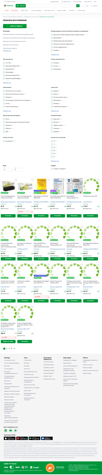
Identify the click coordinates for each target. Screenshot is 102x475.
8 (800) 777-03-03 (27, 446)
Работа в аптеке (88, 365)
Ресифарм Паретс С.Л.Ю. (73, 287)
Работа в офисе (87, 368)
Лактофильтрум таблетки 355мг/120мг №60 (57, 197)
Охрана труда (87, 374)
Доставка (7, 366)
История (26, 363)
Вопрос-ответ (48, 377)
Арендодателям (54, 1)
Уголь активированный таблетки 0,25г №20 (24, 197)
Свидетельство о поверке (31, 388)
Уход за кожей (81, 10)
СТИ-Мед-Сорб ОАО (22, 249)
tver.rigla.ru (57, 443)
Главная (5, 17)
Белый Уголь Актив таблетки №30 (56, 282)
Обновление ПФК (87, 287)
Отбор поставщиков (69, 374)
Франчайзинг (67, 363)
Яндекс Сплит (24, 10)
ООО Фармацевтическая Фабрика (76, 202)
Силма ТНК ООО (87, 202)
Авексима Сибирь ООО (23, 329)
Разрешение (8, 384)
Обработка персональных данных (11, 417)
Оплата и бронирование (11, 363)
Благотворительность (30, 372)
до (15, 168)
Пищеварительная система (31, 17)
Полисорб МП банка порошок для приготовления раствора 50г (41, 245)
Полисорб (3, 249)
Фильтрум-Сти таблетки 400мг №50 (41, 197)
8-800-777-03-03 (10, 464)
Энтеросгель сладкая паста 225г (23, 282)
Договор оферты (9, 397)
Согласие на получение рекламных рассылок (11, 422)
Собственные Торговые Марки (70, 380)
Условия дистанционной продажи (11, 388)
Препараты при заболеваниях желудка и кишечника (19, 38)
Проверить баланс (49, 371)
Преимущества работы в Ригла (90, 361)
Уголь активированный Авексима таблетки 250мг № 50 (25, 325)
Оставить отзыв (28, 375)
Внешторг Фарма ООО (56, 287)
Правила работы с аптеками (29, 399)
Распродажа (14, 10)
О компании (27, 361)
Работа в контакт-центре (90, 371)
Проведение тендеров (70, 361)
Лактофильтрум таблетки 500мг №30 (90, 244)
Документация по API (69, 377)
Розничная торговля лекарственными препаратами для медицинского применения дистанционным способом (10, 408)
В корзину (8, 216)
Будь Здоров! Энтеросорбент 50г (56, 244)
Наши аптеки (87, 1)
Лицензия (7, 381)
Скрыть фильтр (14, 26)
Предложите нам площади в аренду (68, 370)
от (5, 168)
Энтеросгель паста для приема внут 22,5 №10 (7, 282)
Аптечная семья (48, 362)
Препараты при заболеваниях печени (14, 41)
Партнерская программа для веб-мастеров (70, 385)
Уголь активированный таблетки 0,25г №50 (8, 197)
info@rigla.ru (75, 471)
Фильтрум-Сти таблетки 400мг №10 (24, 244)
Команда (26, 366)
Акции (6, 10)
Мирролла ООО (38, 287)
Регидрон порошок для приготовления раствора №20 (74, 283)
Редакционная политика (31, 378)
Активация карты (49, 365)
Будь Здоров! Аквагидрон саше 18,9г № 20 (41, 282)
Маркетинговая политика (12, 392)
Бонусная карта (77, 1)
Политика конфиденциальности (11, 373)
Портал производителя (70, 366)
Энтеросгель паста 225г (90, 196)
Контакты (27, 369)
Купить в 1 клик (9, 342)
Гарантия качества (29, 385)
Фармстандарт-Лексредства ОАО (9, 202)
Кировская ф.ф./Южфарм (7, 329)
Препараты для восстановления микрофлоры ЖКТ (18, 34)
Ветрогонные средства (10, 48)
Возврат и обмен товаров (12, 394)
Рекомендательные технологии (30, 395)
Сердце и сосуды (61, 10)
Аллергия (71, 10)
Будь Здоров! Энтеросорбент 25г (72, 197)
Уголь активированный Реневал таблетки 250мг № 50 (91, 283)
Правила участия (49, 368)
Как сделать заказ (9, 361)
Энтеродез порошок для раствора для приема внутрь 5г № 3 (8, 325)
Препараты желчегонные (10, 45)
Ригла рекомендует (36, 10)
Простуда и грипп (49, 10)
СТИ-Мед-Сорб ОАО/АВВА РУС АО (43, 202)
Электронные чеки (49, 379)
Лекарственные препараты (15, 17)
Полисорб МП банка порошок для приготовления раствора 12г (8, 245)
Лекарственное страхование (28, 381)
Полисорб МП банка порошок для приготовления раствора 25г (74, 245)
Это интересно (8, 369)
